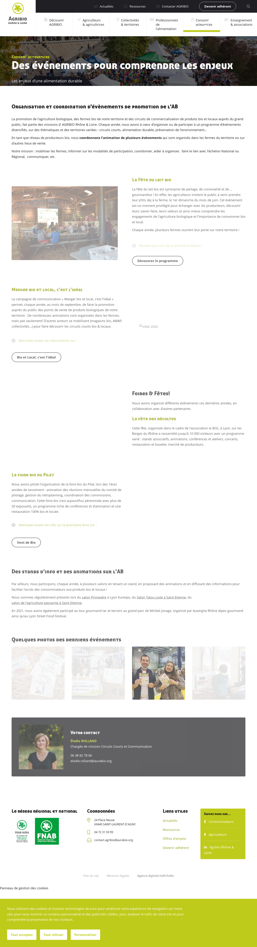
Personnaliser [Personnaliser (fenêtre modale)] (85, 935)
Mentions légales (118, 876)
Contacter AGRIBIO (172, 6)
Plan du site (91, 876)
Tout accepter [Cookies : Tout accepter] (22, 935)
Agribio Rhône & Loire (219, 850)
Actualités (103, 6)
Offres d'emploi (174, 838)
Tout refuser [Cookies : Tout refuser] (54, 935)
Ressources (135, 6)
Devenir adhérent (217, 6)
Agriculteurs (215, 834)
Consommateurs (219, 821)
